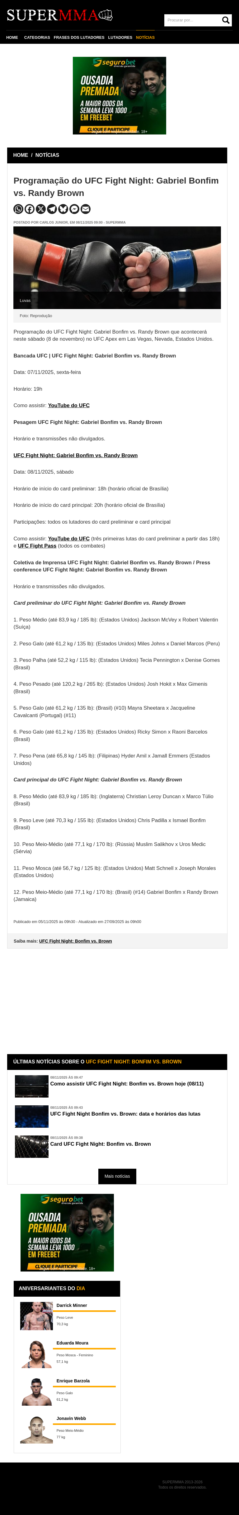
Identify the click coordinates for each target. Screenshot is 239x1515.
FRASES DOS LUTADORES (79, 37)
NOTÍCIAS (145, 37)
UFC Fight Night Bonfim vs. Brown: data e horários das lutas (125, 1114)
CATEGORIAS (37, 37)
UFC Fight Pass (37, 546)
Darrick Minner (72, 1305)
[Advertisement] (118, 996)
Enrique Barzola (73, 1380)
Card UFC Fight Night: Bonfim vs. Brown (100, 1144)
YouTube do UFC (69, 405)
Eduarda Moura (72, 1342)
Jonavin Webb (71, 1418)
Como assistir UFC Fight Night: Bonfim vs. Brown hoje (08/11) (127, 1084)
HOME (12, 37)
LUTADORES (120, 37)
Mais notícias (117, 1176)
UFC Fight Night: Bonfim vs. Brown (75, 941)
